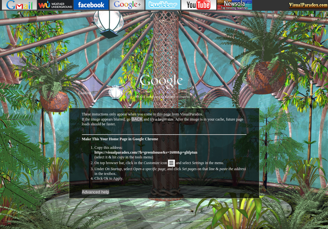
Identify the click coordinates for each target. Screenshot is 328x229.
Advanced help (95, 192)
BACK (137, 119)
